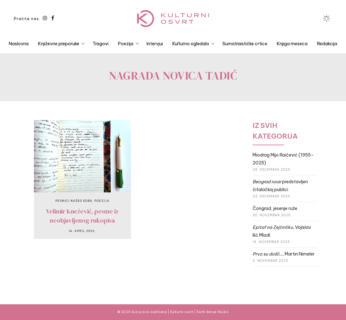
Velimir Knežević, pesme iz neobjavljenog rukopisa (82, 216)
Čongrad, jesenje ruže (275, 208)
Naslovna (19, 44)
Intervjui (155, 44)
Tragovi (100, 44)
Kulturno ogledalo (190, 44)
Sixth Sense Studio (213, 312)
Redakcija (327, 44)
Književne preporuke (58, 44)
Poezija (125, 44)
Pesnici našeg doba (73, 200)
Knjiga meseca (292, 44)
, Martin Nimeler (284, 254)
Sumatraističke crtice (244, 44)
